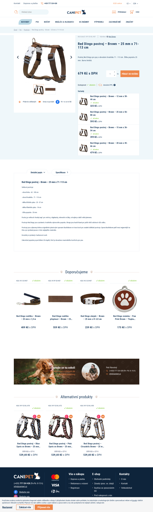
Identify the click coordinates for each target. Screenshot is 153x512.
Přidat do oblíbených (29, 101)
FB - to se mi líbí (66, 101)
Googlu (134, 500)
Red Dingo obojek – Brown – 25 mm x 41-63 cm (92, 317)
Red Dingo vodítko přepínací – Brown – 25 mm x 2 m (60, 319)
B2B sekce (117, 3)
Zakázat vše (25, 507)
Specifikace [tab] (61, 172)
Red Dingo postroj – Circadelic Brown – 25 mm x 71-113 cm (92, 446)
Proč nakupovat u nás (103, 495)
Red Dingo (112, 36)
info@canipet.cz (115, 374)
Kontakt (17, 3)
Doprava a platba (30, 3)
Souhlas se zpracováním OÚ (104, 489)
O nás (123, 479)
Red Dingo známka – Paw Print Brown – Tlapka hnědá (124, 319)
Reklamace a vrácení (79, 483)
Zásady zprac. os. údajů (104, 483)
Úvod (15, 30)
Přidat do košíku (129, 73)
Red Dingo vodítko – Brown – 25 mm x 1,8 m (28, 317)
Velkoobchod (126, 487)
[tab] (37, 171)
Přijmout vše (44, 507)
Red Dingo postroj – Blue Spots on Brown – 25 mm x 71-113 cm (28, 446)
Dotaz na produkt (48, 101)
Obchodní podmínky (102, 479)
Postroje (27, 30)
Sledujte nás (24, 492)
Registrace (75, 487)
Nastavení (7, 507)
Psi (20, 30)
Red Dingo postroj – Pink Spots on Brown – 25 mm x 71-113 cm (60, 446)
